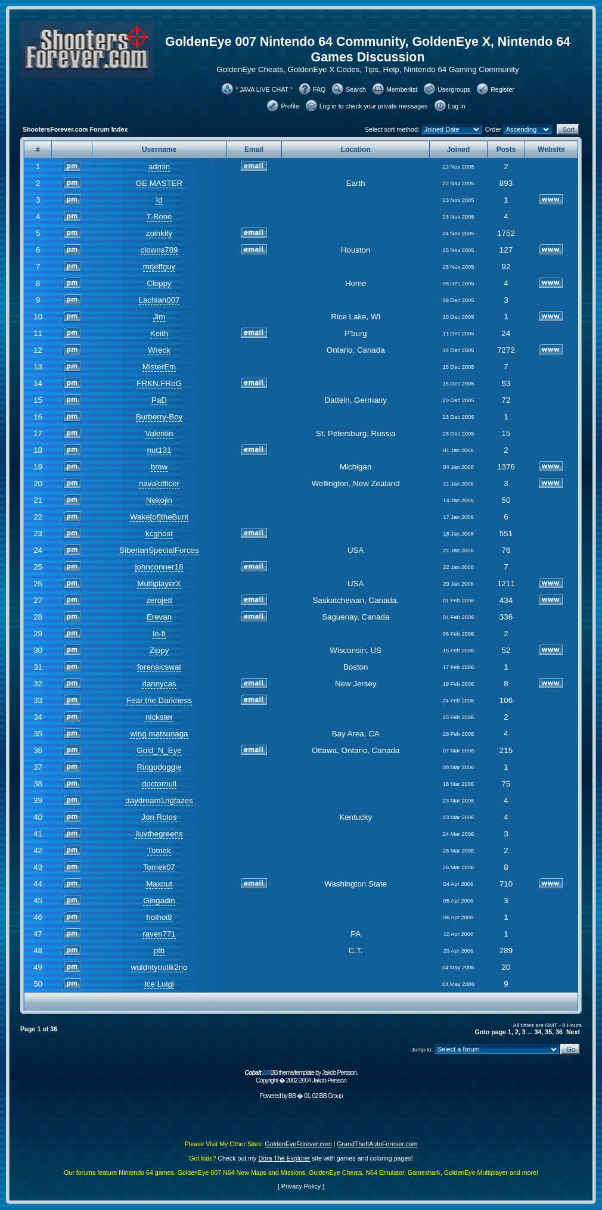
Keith (159, 333)
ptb (159, 950)
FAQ (319, 89)
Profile (290, 106)
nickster (159, 717)
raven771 (159, 933)
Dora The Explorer (284, 1158)
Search (356, 89)
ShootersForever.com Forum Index (75, 129)
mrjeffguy (159, 266)
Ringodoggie (159, 767)
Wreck (159, 350)
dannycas (159, 683)
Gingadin (159, 900)
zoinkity (159, 233)
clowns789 (159, 249)
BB (292, 1095)
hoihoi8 (159, 917)
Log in (457, 106)
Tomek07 (159, 867)
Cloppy (159, 283)
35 (548, 1031)
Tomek (158, 850)
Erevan (159, 616)
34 (538, 1031)
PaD (159, 400)
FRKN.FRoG (159, 383)
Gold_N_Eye (159, 750)
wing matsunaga (159, 733)
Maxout (159, 883)
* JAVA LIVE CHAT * (264, 89)
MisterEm (159, 366)
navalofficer (159, 483)
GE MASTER (159, 183)
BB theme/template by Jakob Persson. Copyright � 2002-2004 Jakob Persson (300, 1076)
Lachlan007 (159, 299)
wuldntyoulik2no (159, 967)
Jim (159, 316)
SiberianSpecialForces (158, 550)
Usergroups (453, 89)
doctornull (159, 783)
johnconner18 (159, 566)
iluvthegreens (158, 833)
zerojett (159, 600)
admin (159, 166)
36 (559, 1031)
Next (573, 1031)
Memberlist (401, 89)
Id (159, 199)
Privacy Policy (301, 1186)
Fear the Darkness (159, 700)
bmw (159, 466)
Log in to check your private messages (373, 106)
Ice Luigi (159, 983)
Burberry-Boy (159, 416)
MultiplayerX (159, 583)
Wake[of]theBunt (159, 516)
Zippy (159, 650)
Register (502, 89)
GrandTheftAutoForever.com (377, 1143)
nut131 (159, 450)
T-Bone (159, 216)
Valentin (159, 433)
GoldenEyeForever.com (298, 1143)
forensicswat (159, 666)
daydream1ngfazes (159, 800)
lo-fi (159, 633)
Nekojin (159, 500)
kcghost (159, 533)
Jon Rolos (158, 817)
